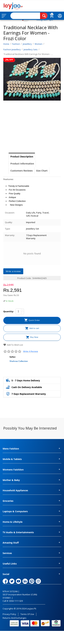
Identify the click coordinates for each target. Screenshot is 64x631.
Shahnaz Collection (19, 361)
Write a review (30, 351)
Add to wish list (13, 344)
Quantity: (8, 311)
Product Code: (24, 278)
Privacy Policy (9, 614)
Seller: (13, 356)
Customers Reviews (21, 170)
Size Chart (42, 170)
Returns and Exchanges (14, 617)
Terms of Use (27, 614)
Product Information (22, 163)
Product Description (21, 156)
